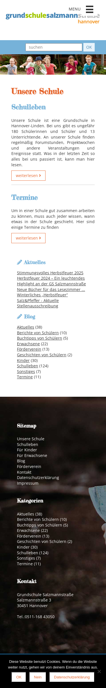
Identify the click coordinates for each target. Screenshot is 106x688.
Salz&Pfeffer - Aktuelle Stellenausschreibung (38, 303)
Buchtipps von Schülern (39, 338)
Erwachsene (28, 343)
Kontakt (24, 472)
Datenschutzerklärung (38, 477)
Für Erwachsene (32, 455)
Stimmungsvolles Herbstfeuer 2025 (50, 272)
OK (18, 677)
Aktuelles (25, 327)
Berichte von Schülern (38, 332)
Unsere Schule (30, 438)
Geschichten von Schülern (41, 354)
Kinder (23, 360)
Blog (21, 460)
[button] (90, 9)
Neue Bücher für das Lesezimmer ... (51, 289)
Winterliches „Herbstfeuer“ (42, 294)
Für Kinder (27, 449)
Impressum (27, 483)
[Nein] (99, 671)
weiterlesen (28, 175)
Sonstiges (26, 371)
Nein (38, 677)
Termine (25, 376)
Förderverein (29, 349)
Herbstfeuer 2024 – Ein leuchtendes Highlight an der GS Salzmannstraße (51, 280)
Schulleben (27, 365)
